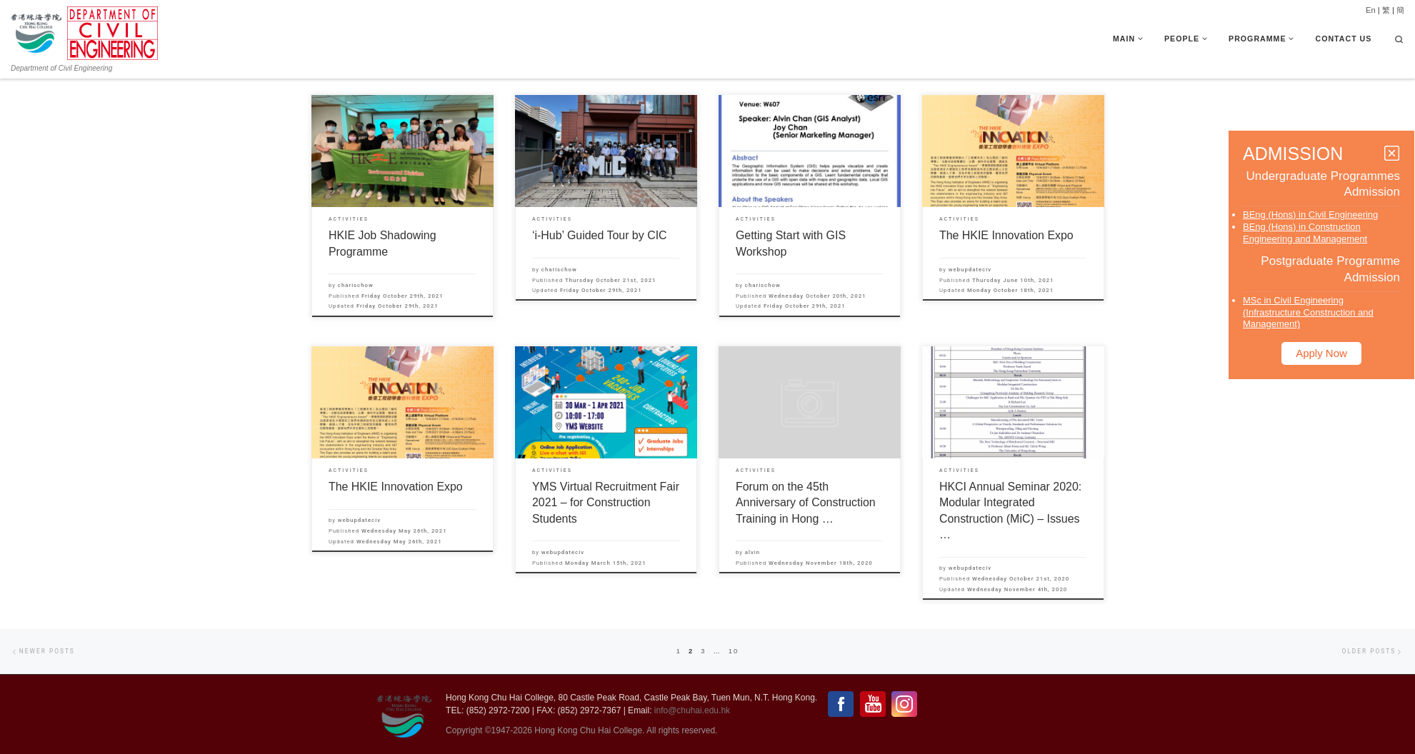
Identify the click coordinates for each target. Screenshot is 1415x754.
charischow (356, 285)
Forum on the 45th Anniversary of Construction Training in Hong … (806, 503)
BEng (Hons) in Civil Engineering (1310, 214)
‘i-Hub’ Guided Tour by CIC (599, 235)
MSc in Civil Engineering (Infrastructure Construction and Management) (1308, 312)
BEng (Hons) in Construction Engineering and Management (1305, 232)
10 (734, 651)
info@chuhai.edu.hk (692, 710)
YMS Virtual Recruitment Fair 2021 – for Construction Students (605, 503)
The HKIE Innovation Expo (1006, 235)
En (1371, 10)
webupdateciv (970, 269)
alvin (752, 552)
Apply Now (1321, 353)
